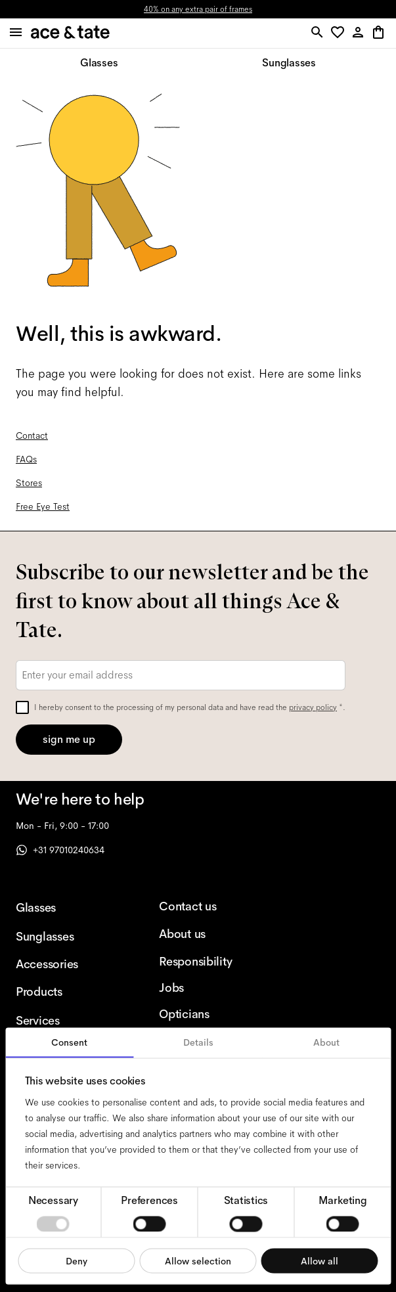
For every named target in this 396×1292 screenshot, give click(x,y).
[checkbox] (22, 707)
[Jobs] (209, 988)
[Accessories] (66, 964)
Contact (32, 435)
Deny (76, 1260)
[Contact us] (209, 906)
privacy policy (313, 707)
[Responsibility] (209, 961)
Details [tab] (198, 1042)
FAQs (26, 459)
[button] (340, 33)
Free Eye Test (43, 506)
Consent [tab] (69, 1042)
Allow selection (198, 1260)
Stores (29, 483)
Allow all (319, 1260)
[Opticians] (209, 1014)
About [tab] (326, 1042)
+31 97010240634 (60, 850)
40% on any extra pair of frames (198, 9)
